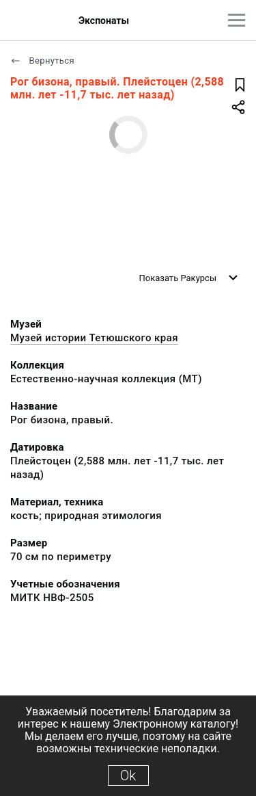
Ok (128, 775)
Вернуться (42, 60)
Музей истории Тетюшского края (94, 338)
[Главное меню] (236, 20)
